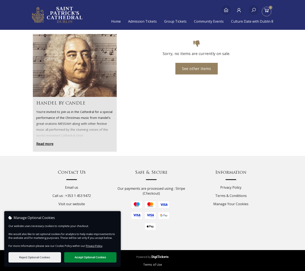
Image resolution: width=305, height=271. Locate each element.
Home (116, 21)
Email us (71, 187)
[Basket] (267, 12)
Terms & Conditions (231, 195)
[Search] (253, 12)
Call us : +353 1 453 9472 (72, 195)
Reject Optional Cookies (34, 257)
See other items (196, 68)
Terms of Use (152, 265)
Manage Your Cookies (230, 204)
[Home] (226, 12)
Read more (44, 144)
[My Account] (240, 12)
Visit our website (71, 204)
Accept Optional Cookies (90, 257)
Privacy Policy (230, 187)
